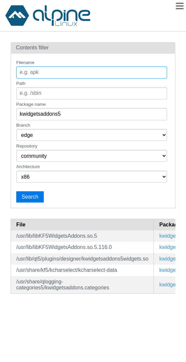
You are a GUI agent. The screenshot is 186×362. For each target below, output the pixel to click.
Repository (26, 146)
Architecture (28, 166)
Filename (25, 62)
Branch (23, 125)
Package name (31, 104)
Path (20, 83)
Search (30, 197)
